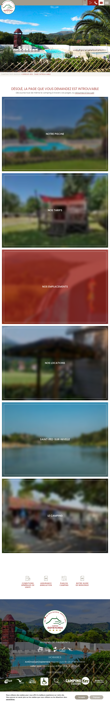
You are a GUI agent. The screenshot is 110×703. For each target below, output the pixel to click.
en (85, 5)
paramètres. (10, 699)
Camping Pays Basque (11, 74)
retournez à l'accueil (84, 93)
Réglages (96, 697)
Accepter (81, 697)
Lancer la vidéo (90, 2)
